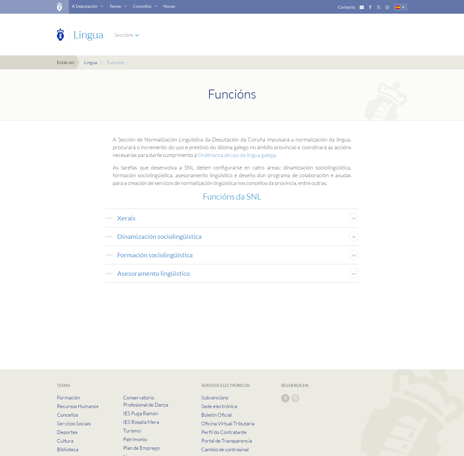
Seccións (123, 35)
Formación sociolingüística (155, 255)
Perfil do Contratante (224, 432)
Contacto (346, 7)
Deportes (67, 432)
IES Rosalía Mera (141, 422)
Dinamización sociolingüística (159, 236)
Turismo (132, 430)
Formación (68, 397)
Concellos (142, 6)
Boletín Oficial (216, 415)
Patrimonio (135, 439)
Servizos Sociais (74, 423)
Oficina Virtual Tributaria (227, 423)
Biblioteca (67, 449)
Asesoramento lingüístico (153, 273)
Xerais (126, 218)
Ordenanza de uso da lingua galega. (237, 155)
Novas (169, 6)
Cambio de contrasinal (225, 449)
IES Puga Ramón (140, 413)
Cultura (65, 441)
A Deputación (85, 6)
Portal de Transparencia (226, 441)
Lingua (90, 62)
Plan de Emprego (141, 448)
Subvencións (214, 397)
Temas (115, 6)
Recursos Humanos (77, 406)
